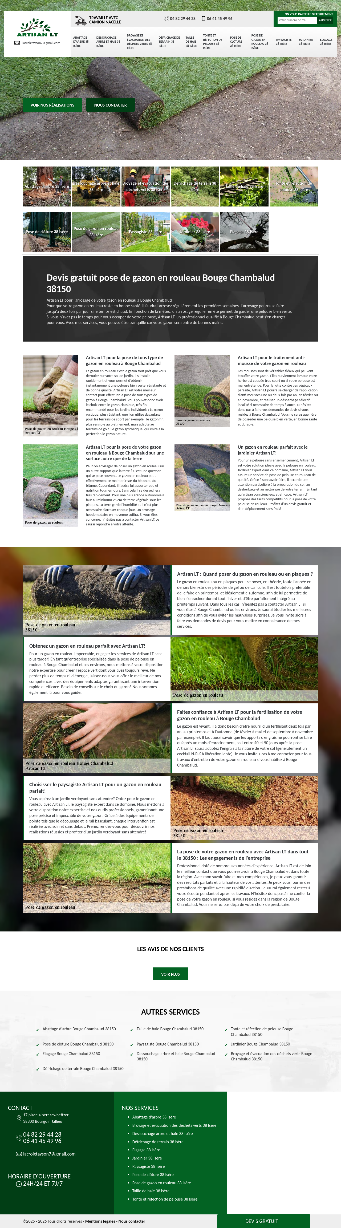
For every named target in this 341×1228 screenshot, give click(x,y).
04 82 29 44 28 (180, 18)
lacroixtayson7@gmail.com (37, 43)
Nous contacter (110, 105)
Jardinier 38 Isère (306, 42)
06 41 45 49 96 (217, 18)
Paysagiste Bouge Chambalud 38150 (168, 1044)
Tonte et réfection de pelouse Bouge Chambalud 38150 (262, 1031)
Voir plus (170, 974)
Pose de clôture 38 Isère (236, 42)
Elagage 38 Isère (326, 42)
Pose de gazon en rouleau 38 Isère (259, 42)
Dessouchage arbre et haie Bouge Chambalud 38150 (176, 1056)
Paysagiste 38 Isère (284, 42)
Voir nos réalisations (52, 105)
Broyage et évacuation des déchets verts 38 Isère (139, 42)
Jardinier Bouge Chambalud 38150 (260, 1044)
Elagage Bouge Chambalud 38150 (71, 1053)
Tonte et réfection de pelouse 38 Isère (212, 42)
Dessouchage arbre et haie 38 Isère (108, 42)
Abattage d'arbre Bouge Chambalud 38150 (79, 1028)
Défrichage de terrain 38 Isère (169, 42)
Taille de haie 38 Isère (191, 42)
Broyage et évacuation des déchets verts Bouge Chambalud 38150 (271, 1056)
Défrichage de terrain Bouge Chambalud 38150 (83, 1068)
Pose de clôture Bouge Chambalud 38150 (78, 1044)
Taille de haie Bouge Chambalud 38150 (170, 1028)
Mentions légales (100, 1221)
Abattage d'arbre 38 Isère (81, 42)
